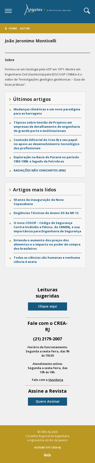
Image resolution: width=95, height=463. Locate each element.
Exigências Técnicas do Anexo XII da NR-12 (46, 213)
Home (13, 28)
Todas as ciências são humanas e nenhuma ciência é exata (47, 259)
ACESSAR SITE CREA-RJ (47, 447)
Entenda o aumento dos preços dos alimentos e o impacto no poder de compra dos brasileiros (47, 244)
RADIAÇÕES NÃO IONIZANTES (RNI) (40, 170)
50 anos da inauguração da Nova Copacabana (39, 202)
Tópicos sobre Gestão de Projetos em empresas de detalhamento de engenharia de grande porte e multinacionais (47, 126)
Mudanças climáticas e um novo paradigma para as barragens (47, 111)
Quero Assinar (48, 401)
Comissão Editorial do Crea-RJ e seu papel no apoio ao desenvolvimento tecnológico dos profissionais (47, 144)
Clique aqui (47, 306)
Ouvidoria (55, 380)
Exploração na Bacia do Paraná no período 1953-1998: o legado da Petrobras (46, 159)
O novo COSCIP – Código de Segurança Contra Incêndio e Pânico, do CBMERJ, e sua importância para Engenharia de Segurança (47, 227)
